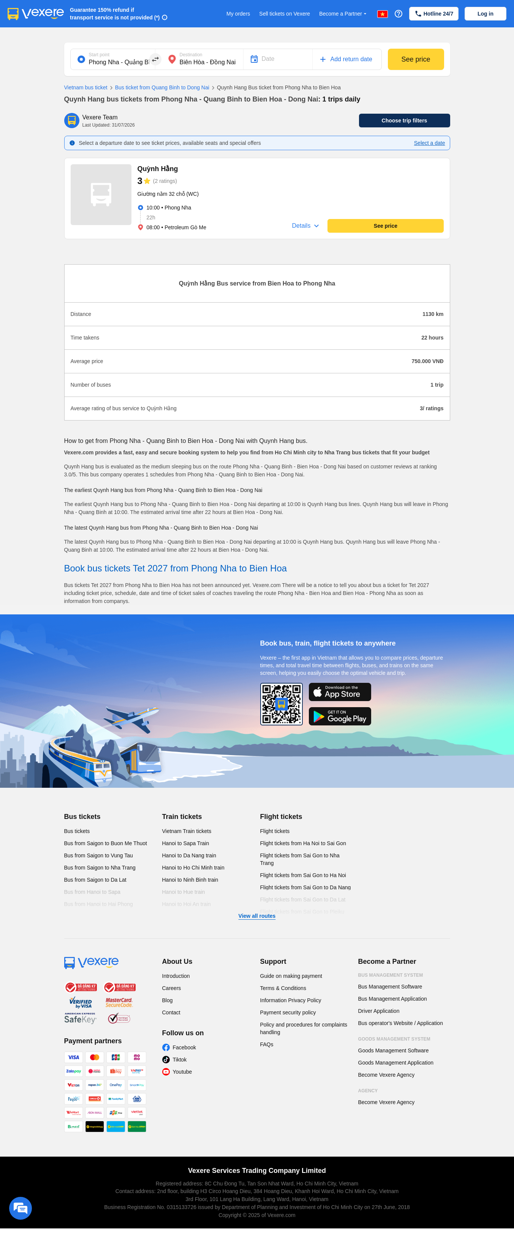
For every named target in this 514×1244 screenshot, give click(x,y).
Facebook (184, 1047)
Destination (191, 54)
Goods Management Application (395, 1063)
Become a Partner (343, 14)
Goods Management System (394, 1039)
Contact (171, 1012)
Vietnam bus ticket (86, 87)
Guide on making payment (291, 976)
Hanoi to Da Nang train (189, 855)
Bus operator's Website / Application (400, 1023)
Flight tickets (281, 816)
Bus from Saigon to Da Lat (95, 880)
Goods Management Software (393, 1050)
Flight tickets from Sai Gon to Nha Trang (300, 859)
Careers (171, 988)
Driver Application (379, 1011)
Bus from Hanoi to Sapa (92, 892)
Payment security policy (288, 1012)
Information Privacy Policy (290, 1000)
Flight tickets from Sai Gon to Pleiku (302, 912)
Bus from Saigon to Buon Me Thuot (105, 843)
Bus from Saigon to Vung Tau (98, 855)
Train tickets (182, 816)
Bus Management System (390, 975)
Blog (167, 1000)
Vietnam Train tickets (187, 831)
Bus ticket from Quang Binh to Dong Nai (158, 88)
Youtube (182, 1072)
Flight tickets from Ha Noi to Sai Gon (303, 843)
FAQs (267, 1044)
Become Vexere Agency (386, 1075)
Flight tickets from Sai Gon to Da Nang (305, 887)
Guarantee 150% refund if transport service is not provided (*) (115, 14)
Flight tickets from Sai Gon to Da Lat (303, 900)
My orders (238, 14)
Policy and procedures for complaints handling (304, 1028)
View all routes (257, 916)
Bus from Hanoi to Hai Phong (98, 904)
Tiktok (180, 1060)
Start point (99, 54)
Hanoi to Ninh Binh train (190, 880)
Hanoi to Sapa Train (185, 843)
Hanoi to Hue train (183, 892)
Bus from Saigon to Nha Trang (100, 868)
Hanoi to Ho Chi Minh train (193, 868)
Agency (368, 1090)
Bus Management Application (392, 999)
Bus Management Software (390, 987)
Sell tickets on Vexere (284, 14)
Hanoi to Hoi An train (186, 904)
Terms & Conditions (283, 988)
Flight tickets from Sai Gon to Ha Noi (303, 875)
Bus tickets (82, 816)
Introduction (176, 976)
